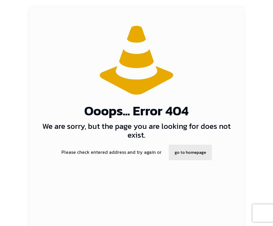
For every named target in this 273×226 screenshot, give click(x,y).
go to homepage (190, 152)
